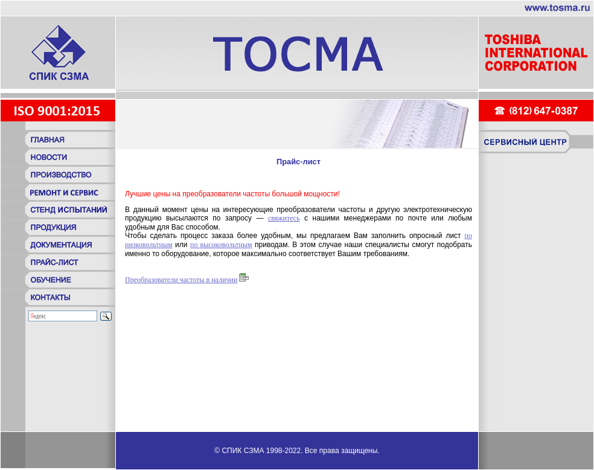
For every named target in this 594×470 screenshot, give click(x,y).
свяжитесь (284, 218)
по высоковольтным (221, 244)
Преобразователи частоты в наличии (181, 279)
